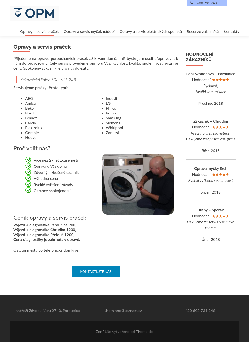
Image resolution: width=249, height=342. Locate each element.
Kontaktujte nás (95, 271)
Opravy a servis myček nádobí (89, 31)
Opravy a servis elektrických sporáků (150, 31)
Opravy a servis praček (39, 31)
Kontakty (231, 31)
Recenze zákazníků (203, 31)
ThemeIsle (144, 331)
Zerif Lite (104, 331)
